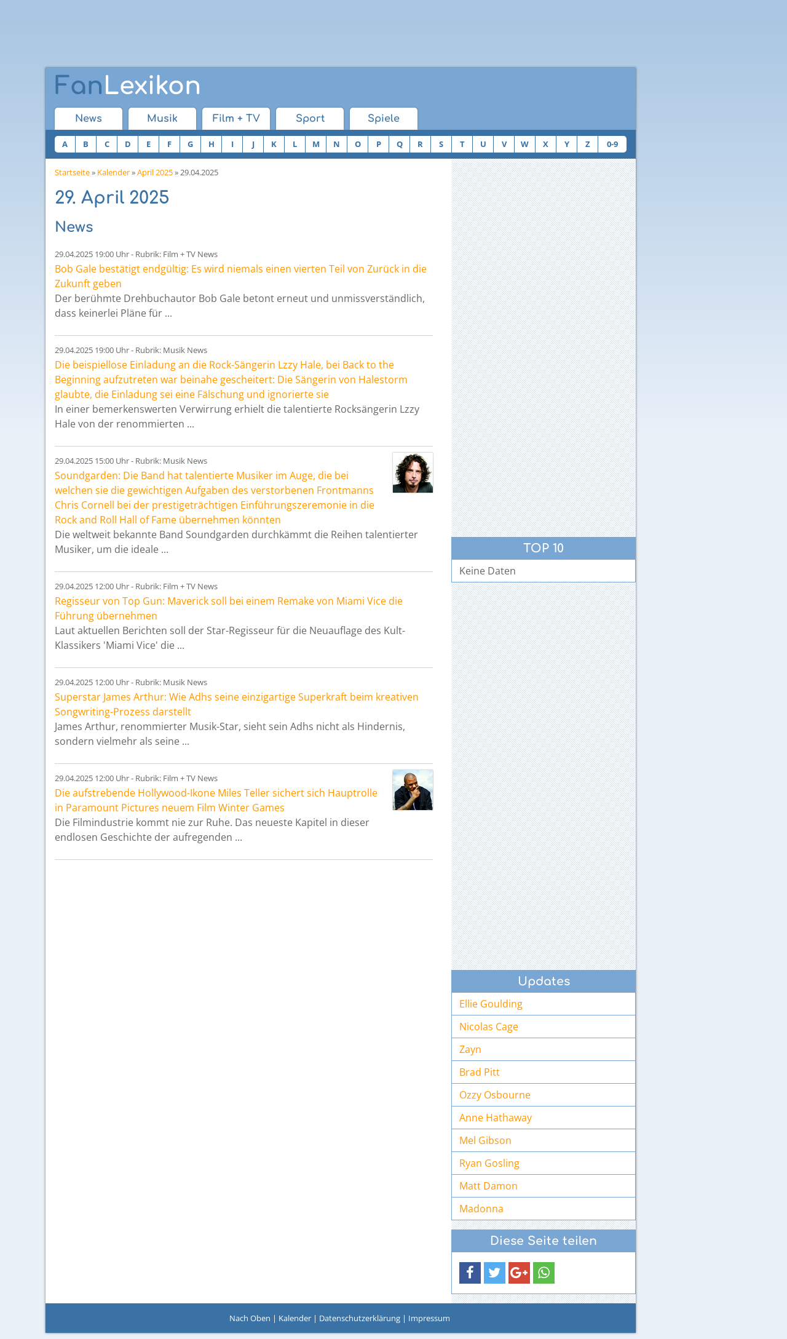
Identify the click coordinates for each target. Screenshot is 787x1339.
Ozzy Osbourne (495, 1095)
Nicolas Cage (488, 1026)
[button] (470, 1273)
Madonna (481, 1208)
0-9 (612, 143)
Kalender (113, 172)
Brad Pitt (479, 1072)
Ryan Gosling (489, 1163)
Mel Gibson (485, 1140)
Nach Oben (250, 1318)
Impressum (429, 1318)
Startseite (72, 172)
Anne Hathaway (495, 1117)
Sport (310, 118)
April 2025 (155, 172)
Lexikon (128, 86)
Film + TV (236, 118)
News (88, 118)
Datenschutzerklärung (359, 1318)
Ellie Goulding (491, 1004)
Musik (162, 118)
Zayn (470, 1049)
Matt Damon (488, 1186)
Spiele (384, 118)
